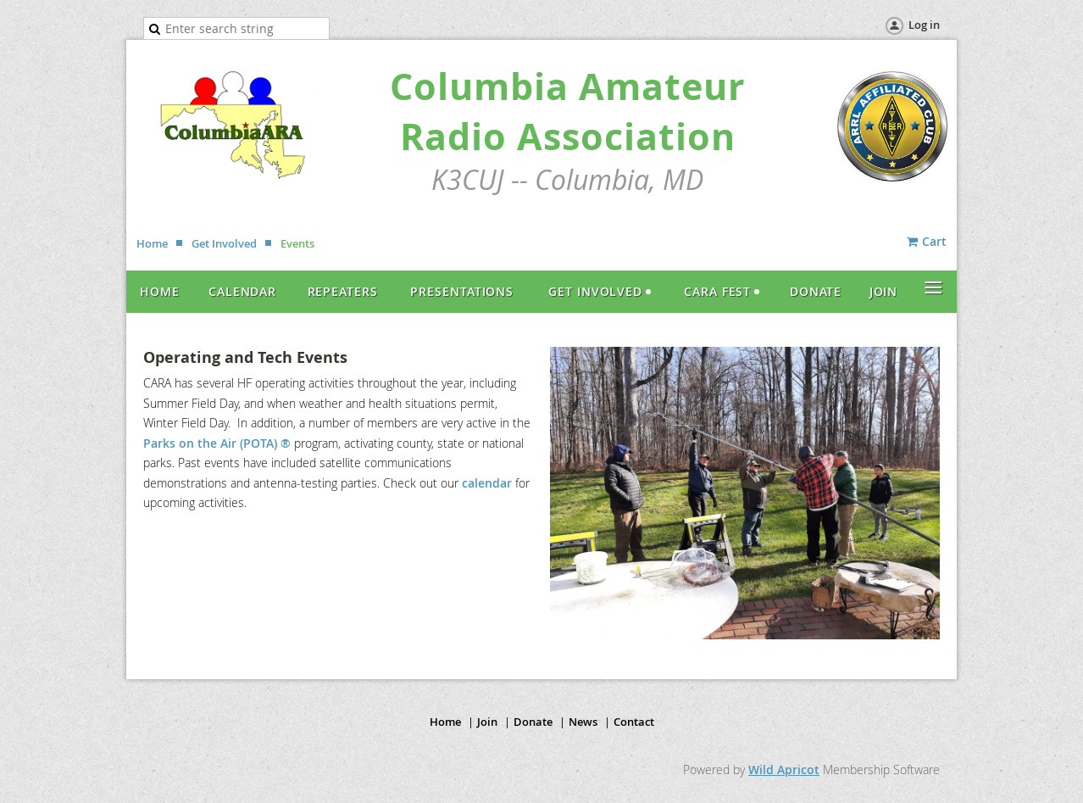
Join (487, 721)
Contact (634, 721)
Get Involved (224, 243)
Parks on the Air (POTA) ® (217, 443)
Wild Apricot (783, 769)
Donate (533, 721)
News (583, 721)
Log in (924, 24)
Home (152, 243)
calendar (488, 483)
